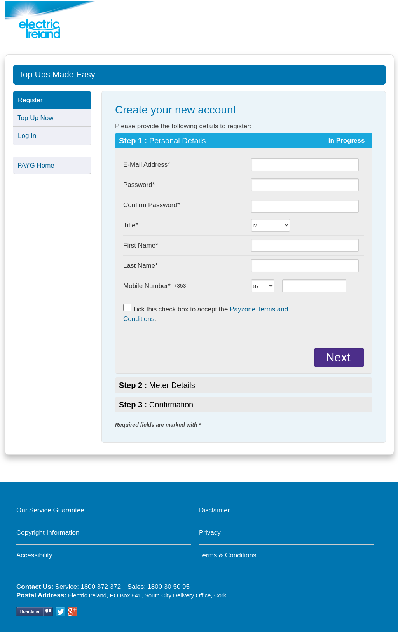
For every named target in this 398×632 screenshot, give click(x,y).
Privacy (210, 532)
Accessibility (34, 555)
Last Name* (140, 265)
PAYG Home (35, 165)
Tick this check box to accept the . (205, 313)
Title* (130, 225)
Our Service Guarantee (50, 510)
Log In (27, 136)
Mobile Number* (147, 286)
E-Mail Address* (146, 164)
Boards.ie (34, 611)
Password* (139, 185)
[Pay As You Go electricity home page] (50, 19)
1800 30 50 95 (168, 586)
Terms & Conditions (227, 555)
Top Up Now (35, 118)
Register (30, 100)
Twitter (60, 611)
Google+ (72, 611)
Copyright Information (48, 532)
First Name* (140, 245)
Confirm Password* (151, 205)
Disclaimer (214, 510)
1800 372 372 (100, 586)
